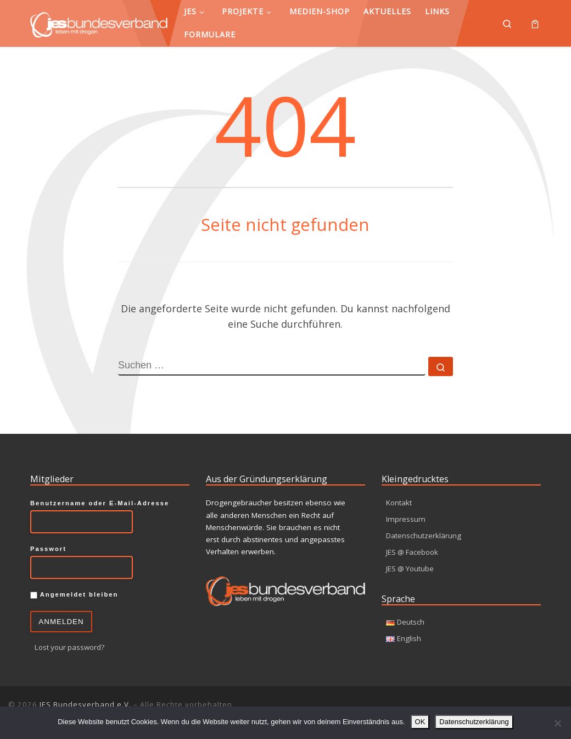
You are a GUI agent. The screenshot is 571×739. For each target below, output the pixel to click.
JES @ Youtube (411, 568)
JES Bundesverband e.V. (85, 704)
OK (420, 722)
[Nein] (557, 723)
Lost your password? (71, 647)
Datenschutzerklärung (424, 536)
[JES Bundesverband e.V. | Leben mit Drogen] (98, 22)
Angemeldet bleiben (74, 595)
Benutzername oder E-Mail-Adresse (99, 503)
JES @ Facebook (413, 552)
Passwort (48, 548)
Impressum (406, 518)
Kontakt (399, 502)
